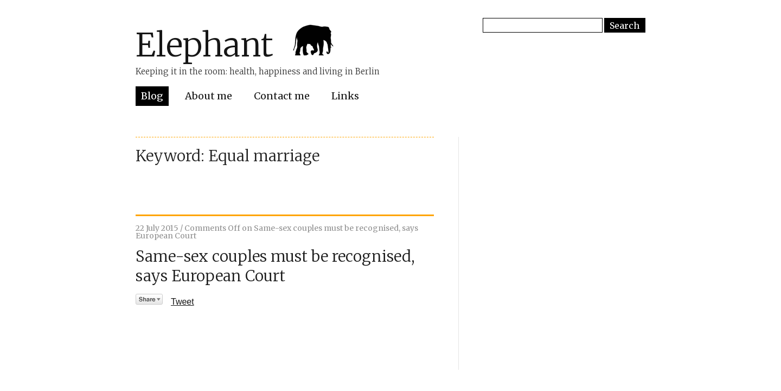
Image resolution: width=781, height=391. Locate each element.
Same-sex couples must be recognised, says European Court (275, 266)
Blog (152, 96)
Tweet (182, 301)
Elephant (204, 44)
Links (345, 96)
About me (208, 96)
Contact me (282, 96)
